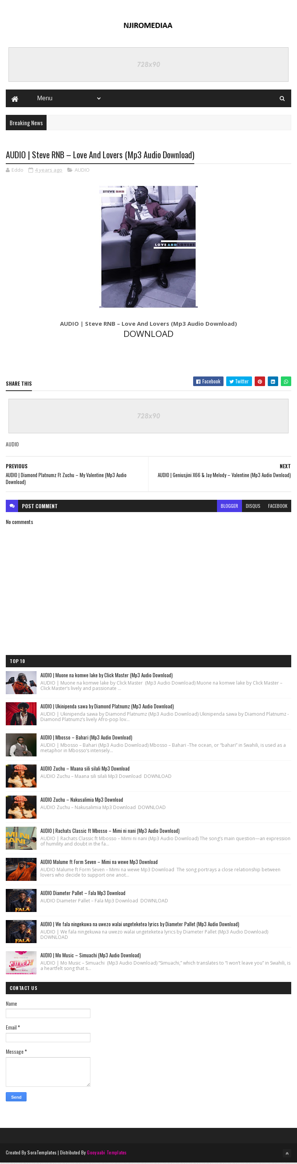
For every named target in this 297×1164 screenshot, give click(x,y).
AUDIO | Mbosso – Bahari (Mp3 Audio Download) (86, 738)
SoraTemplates (42, 1153)
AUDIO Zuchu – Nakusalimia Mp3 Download (81, 800)
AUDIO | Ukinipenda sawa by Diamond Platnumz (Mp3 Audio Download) (107, 707)
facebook (277, 507)
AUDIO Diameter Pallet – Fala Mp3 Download (82, 894)
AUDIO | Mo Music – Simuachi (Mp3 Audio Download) (90, 956)
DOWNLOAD (148, 335)
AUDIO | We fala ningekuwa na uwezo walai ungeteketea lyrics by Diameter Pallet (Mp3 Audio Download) (139, 925)
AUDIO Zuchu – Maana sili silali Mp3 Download (85, 769)
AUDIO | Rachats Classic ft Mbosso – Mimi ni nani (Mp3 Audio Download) (110, 832)
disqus (253, 507)
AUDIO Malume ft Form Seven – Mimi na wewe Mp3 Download (99, 863)
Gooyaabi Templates (107, 1153)
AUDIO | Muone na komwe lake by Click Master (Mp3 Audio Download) (106, 676)
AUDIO (82, 170)
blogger (229, 507)
